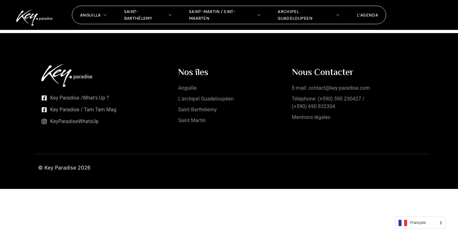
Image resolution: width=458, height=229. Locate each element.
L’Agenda (367, 15)
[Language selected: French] (420, 223)
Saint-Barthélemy (148, 15)
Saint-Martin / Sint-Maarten (225, 15)
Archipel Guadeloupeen (309, 15)
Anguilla (94, 15)
